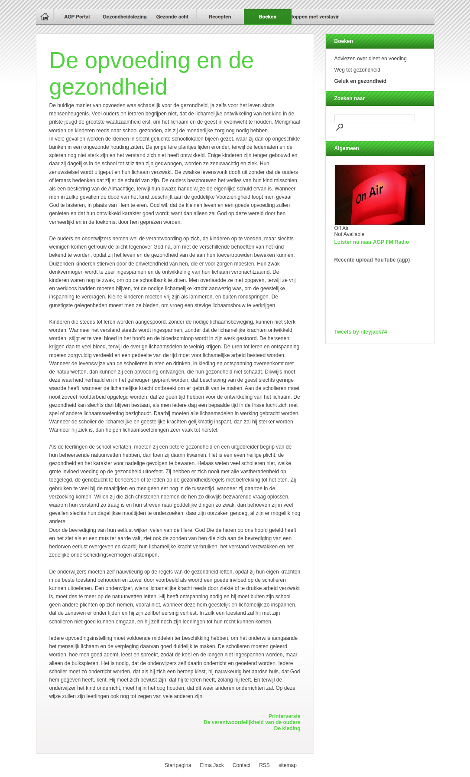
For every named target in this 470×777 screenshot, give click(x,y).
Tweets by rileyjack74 (360, 332)
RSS (264, 765)
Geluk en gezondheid (360, 81)
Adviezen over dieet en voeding (370, 59)
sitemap (288, 765)
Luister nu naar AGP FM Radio (371, 242)
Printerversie (284, 716)
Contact (241, 765)
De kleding (287, 728)
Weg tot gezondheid (357, 70)
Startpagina (178, 765)
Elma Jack (212, 765)
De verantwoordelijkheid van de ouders (252, 722)
